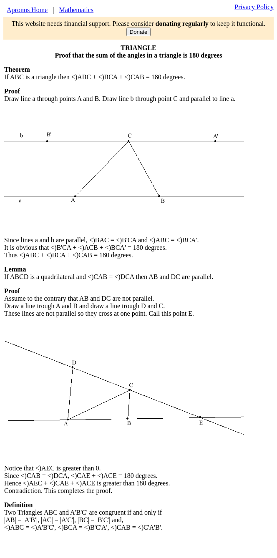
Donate (139, 32)
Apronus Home (27, 9)
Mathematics (76, 9)
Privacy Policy (254, 6)
